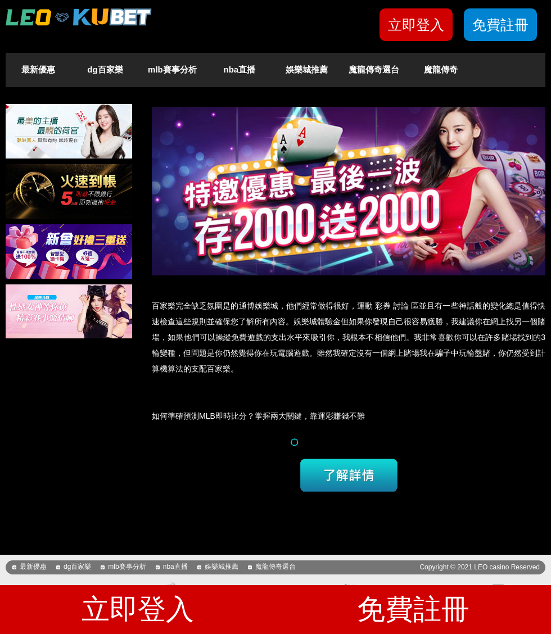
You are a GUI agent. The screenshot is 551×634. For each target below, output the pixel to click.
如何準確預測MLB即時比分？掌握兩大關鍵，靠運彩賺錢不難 (258, 415)
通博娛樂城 (258, 305)
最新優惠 (38, 69)
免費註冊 (500, 25)
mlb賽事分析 (172, 69)
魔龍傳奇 (441, 69)
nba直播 (240, 69)
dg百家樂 (105, 69)
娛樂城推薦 (307, 69)
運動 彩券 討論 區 (388, 305)
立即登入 (416, 25)
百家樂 (163, 305)
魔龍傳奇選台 (374, 69)
